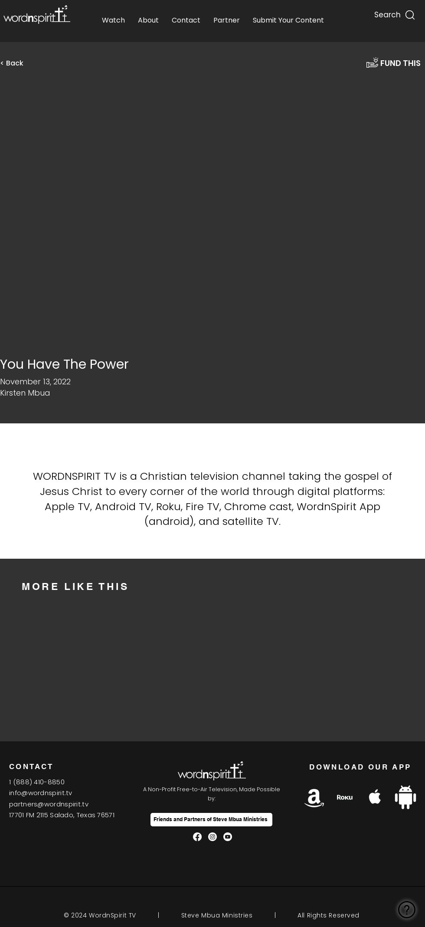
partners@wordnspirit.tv (48, 804)
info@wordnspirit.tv (40, 792)
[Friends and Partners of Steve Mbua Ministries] (211, 819)
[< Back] (17, 63)
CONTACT (31, 766)
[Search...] (387, 13)
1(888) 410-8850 (37, 781)
